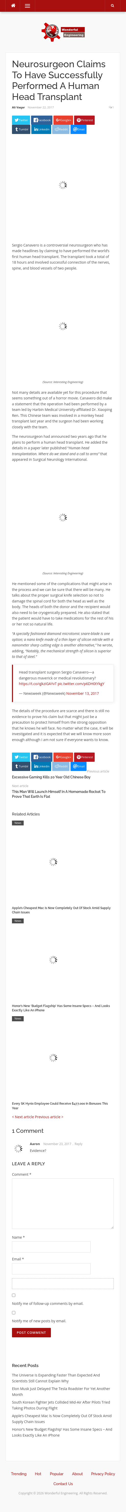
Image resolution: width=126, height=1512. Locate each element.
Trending (18, 1474)
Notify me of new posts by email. (39, 1320)
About (77, 1474)
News (18, 823)
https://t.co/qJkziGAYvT (38, 683)
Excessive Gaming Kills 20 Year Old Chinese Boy (51, 777)
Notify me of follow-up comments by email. (47, 1303)
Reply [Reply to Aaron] (78, 1144)
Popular (56, 1474)
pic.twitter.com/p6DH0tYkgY (81, 683)
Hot (38, 1474)
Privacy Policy (103, 1474)
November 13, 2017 (82, 693)
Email (18, 1259)
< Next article (23, 1116)
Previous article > (49, 1116)
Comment (21, 1174)
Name (18, 1237)
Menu (25, 5)
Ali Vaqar (18, 107)
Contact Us (63, 1484)
